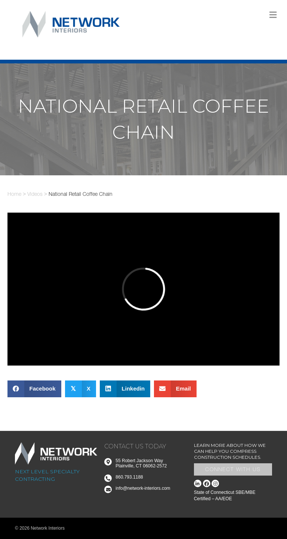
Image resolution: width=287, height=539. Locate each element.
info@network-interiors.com (142, 488)
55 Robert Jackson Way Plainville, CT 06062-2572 (141, 463)
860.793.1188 (129, 477)
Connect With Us (233, 469)
